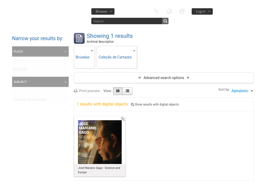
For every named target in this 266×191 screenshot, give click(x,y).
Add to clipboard (123, 118)
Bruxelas (20, 70)
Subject (20, 82)
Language (169, 11)
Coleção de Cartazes (29, 100)
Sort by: (224, 89)
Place (18, 51)
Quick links (182, 11)
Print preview (87, 91)
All (15, 61)
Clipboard (156, 11)
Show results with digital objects (155, 104)
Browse (101, 11)
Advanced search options (164, 78)
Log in (200, 11)
